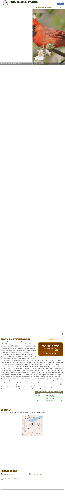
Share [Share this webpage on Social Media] (56, 7)
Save (62, 7)
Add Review (40, 7)
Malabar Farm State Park (38, 474)
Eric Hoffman (18, 63)
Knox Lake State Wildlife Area (11, 478)
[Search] (52, 334)
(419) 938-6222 (52, 353)
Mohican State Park (8, 474)
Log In (60, 3)
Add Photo (48, 7)
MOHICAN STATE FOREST (50, 345)
